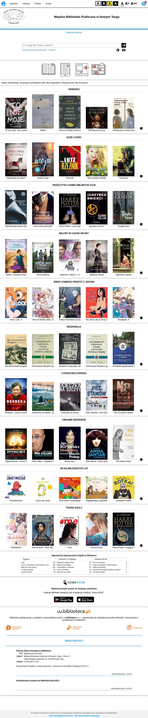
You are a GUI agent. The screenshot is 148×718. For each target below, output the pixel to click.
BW (104, 3)
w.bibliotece (72, 617)
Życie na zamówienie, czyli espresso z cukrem (36, 565)
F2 (134, 3)
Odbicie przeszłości (99, 567)
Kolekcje (51, 50)
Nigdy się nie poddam (64, 565)
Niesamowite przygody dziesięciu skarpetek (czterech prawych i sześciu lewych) (119, 570)
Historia (26, 3)
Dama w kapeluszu (99, 562)
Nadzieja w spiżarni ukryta (65, 562)
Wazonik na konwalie (64, 572)
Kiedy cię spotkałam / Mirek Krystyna (105, 565)
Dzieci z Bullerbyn (63, 570)
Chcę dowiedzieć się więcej (61, 715)
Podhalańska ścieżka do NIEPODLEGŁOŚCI (37, 680)
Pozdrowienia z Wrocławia (65, 567)
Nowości (14, 3)
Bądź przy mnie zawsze (29, 567)
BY (115, 3)
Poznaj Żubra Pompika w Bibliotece (33, 651)
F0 (122, 3)
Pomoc (38, 3)
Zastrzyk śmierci (26, 572)
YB (109, 3)
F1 (127, 3)
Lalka (23, 562)
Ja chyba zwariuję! (27, 570)
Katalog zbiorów (74, 32)
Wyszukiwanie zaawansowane (34, 50)
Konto (48, 3)
